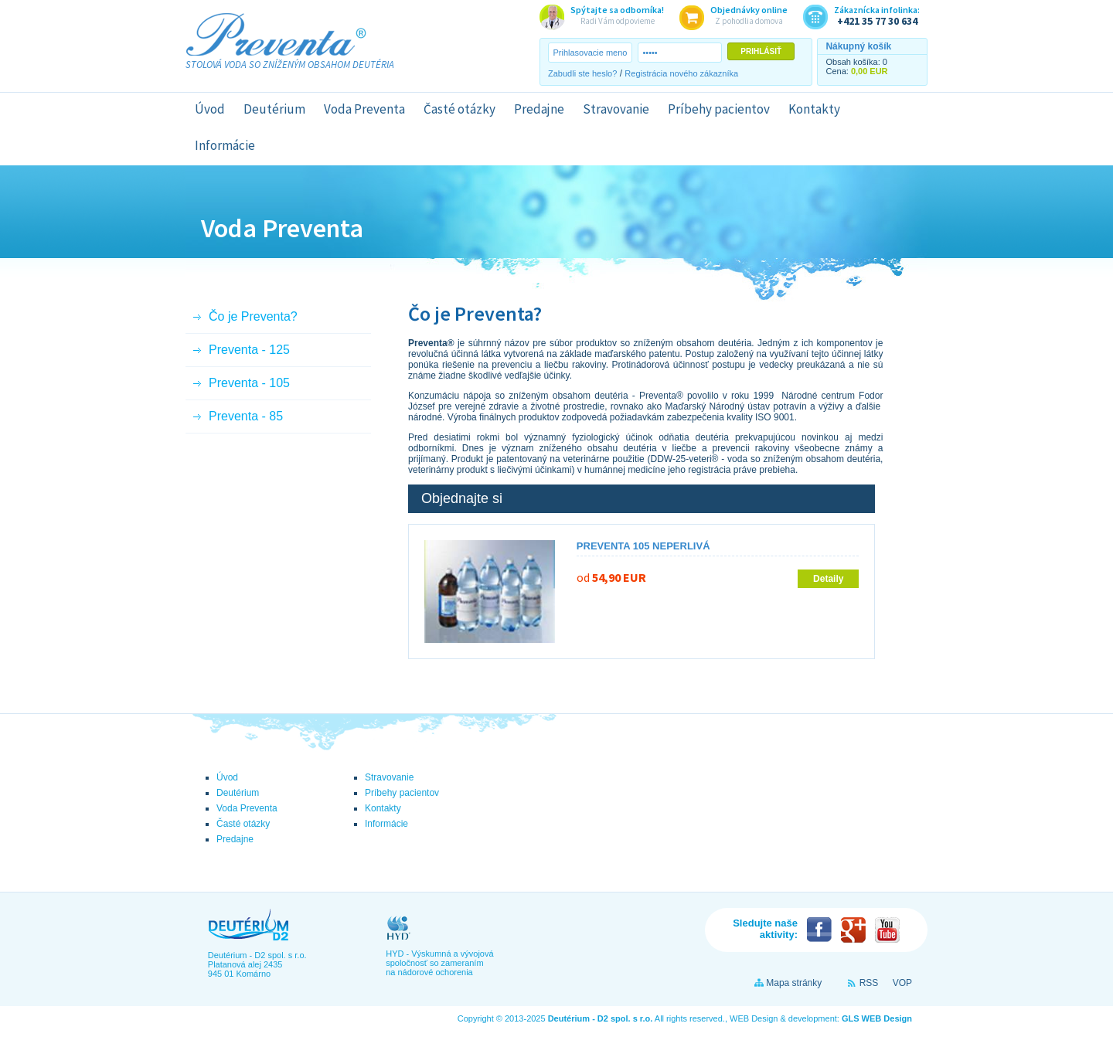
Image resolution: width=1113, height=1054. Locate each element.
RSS (869, 983)
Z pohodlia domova (749, 15)
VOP (902, 983)
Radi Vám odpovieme (617, 15)
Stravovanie (616, 108)
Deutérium (274, 108)
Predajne (539, 108)
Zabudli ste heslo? (582, 73)
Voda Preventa (364, 108)
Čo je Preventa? (253, 316)
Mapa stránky (794, 983)
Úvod (210, 108)
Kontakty (814, 108)
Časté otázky (459, 108)
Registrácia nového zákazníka (681, 73)
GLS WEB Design (877, 1018)
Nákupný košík (858, 46)
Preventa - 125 (249, 349)
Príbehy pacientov (719, 108)
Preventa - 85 (246, 416)
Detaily (828, 578)
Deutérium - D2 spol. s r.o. (600, 1018)
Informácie (225, 145)
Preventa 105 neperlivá (643, 546)
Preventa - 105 (249, 382)
